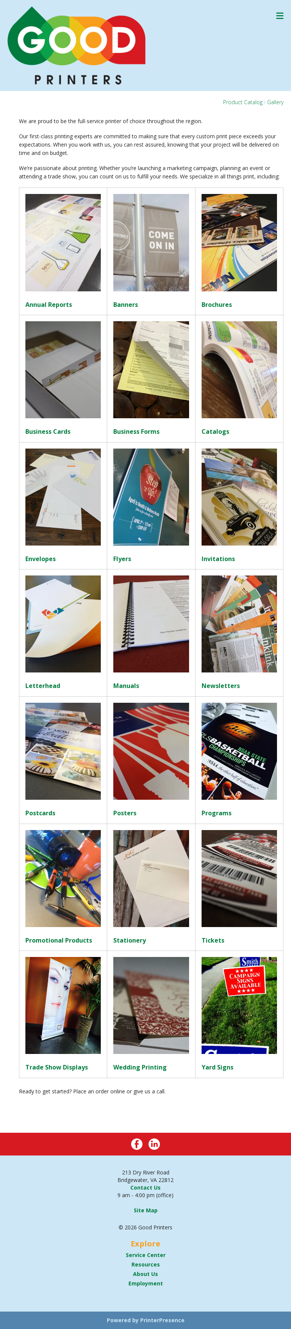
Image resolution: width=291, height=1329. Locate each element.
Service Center (146, 1255)
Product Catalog (243, 102)
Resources (145, 1264)
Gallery (275, 102)
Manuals (126, 686)
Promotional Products (58, 940)
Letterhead (42, 686)
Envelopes (40, 559)
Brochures (217, 304)
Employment (145, 1283)
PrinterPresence (162, 1320)
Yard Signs (217, 1067)
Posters (124, 813)
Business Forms (136, 431)
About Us (145, 1273)
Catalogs (215, 431)
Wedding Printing (140, 1067)
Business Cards (47, 431)
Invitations (218, 559)
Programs (217, 813)
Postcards (40, 813)
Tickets (213, 940)
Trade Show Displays (56, 1067)
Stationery (129, 940)
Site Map (146, 1210)
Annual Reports (48, 304)
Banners (125, 304)
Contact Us (145, 1187)
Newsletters (221, 686)
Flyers (122, 559)
